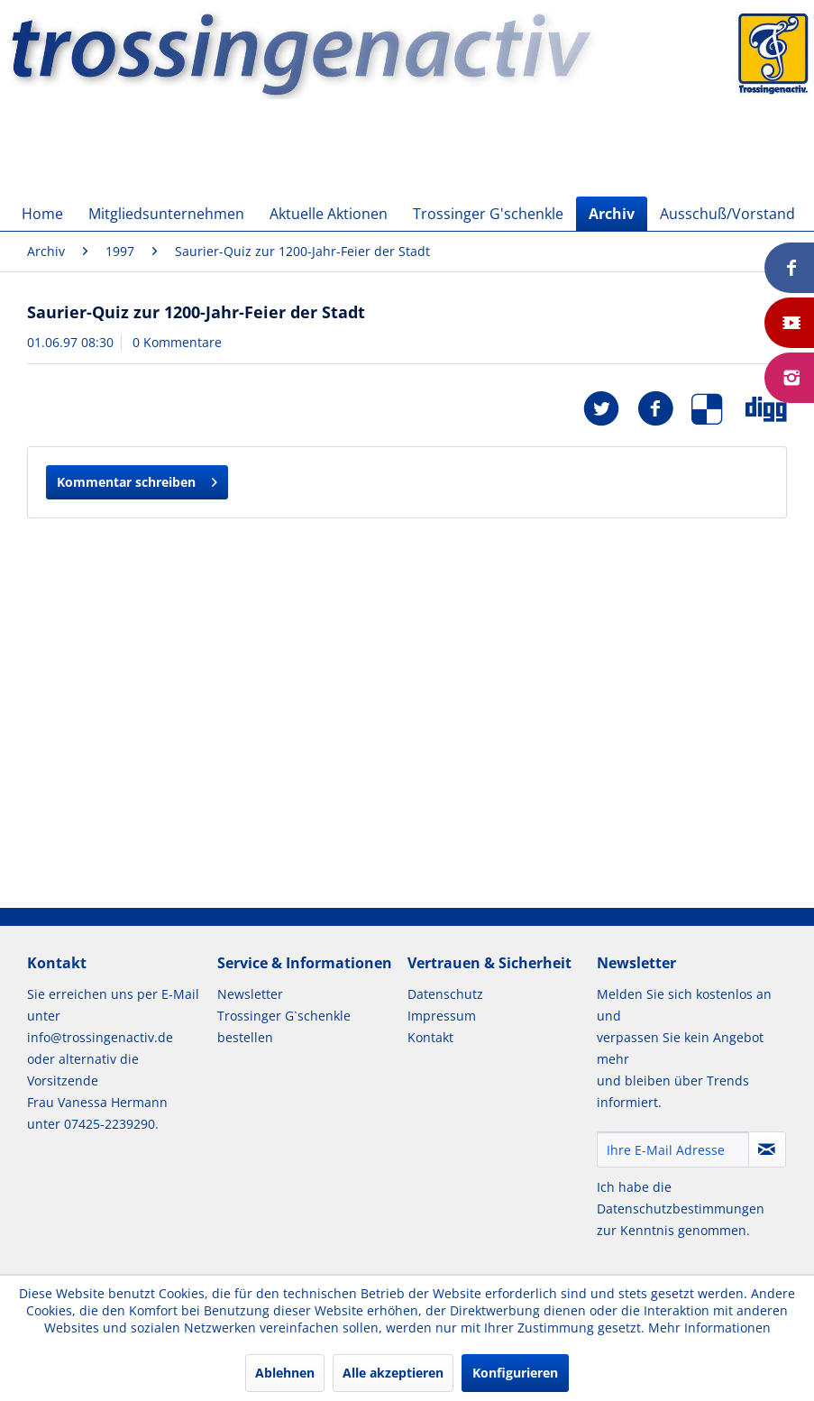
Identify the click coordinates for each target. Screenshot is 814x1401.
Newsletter (250, 994)
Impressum (441, 1015)
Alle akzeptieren (393, 1372)
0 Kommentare (177, 342)
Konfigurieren (515, 1372)
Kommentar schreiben (137, 479)
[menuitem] (42, 214)
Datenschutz (445, 994)
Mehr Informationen (709, 1327)
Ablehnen (285, 1372)
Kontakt (430, 1037)
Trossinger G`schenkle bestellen (284, 1026)
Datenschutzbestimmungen (680, 1208)
